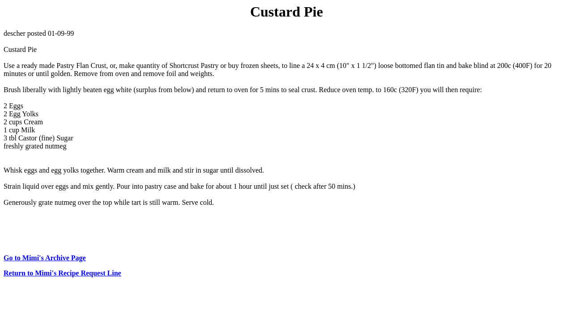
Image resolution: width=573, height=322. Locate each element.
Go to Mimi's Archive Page (45, 258)
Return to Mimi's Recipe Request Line (62, 273)
